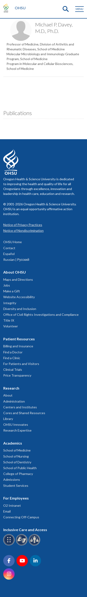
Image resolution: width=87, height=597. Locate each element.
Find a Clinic (11, 358)
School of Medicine (17, 450)
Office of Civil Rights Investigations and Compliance (41, 314)
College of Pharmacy (18, 474)
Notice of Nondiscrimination (23, 230)
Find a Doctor (13, 352)
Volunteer (10, 326)
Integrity (9, 303)
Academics (12, 443)
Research (11, 388)
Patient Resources (19, 339)
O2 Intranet (12, 505)
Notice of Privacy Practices (22, 225)
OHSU (20, 8)
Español (9, 254)
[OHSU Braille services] (9, 545)
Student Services (15, 485)
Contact (9, 248)
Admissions (11, 479)
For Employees (16, 498)
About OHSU (14, 272)
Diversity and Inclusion (19, 309)
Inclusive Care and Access (25, 529)
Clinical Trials (12, 369)
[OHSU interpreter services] (35, 545)
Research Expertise (17, 430)
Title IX (8, 320)
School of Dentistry (17, 462)
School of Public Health (20, 468)
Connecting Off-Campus (21, 517)
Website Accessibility (19, 297)
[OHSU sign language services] (22, 545)
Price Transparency (17, 375)
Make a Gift (11, 291)
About (8, 395)
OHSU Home (12, 242)
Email (7, 511)
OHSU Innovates (15, 424)
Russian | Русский (16, 259)
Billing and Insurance (18, 346)
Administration (14, 401)
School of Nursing (16, 456)
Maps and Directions (18, 279)
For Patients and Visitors (21, 364)
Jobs (6, 285)
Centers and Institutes (20, 407)
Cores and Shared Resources (24, 413)
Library (8, 419)
